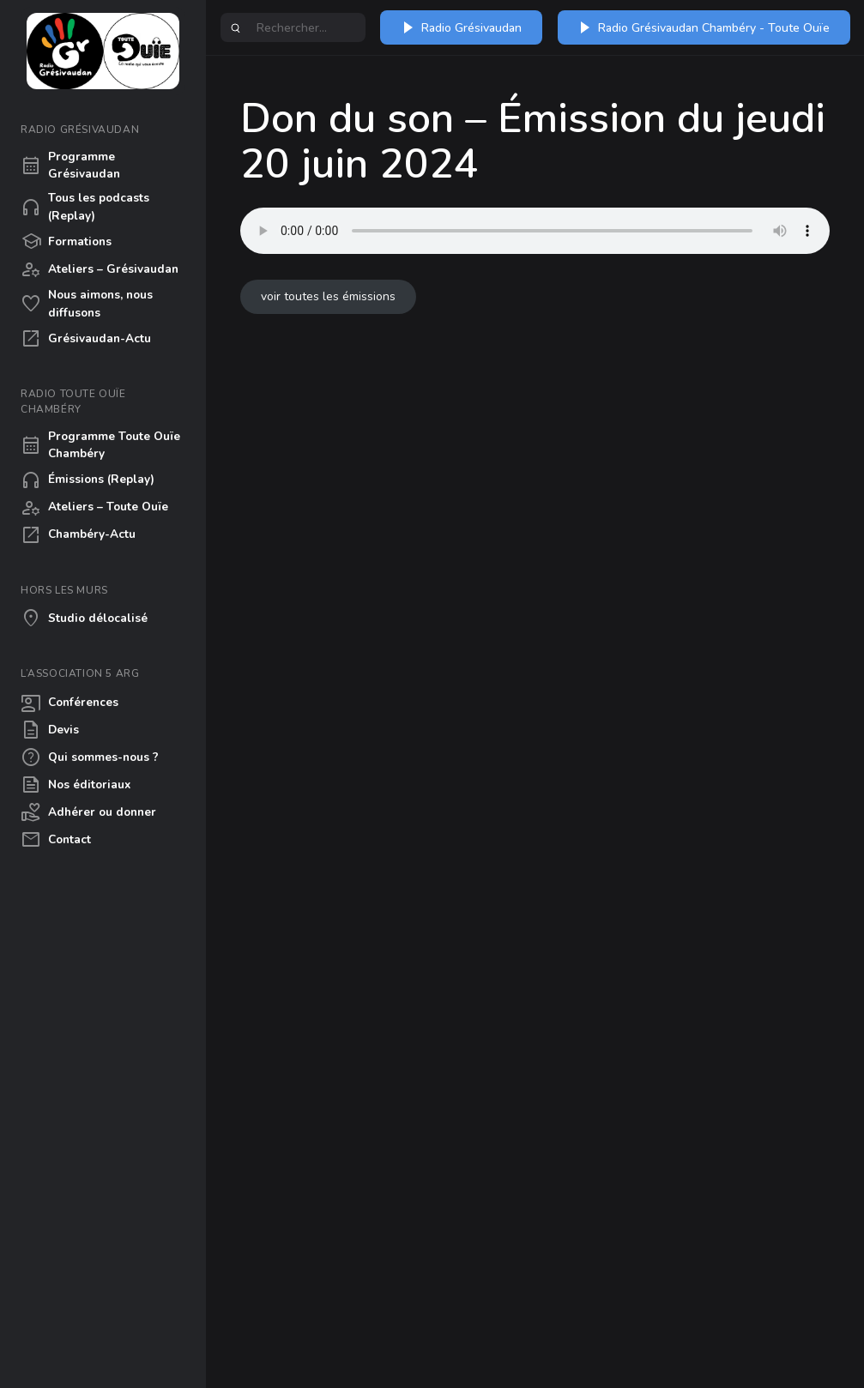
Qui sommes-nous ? (90, 757)
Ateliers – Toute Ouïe (94, 508)
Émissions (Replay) (87, 480)
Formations (66, 242)
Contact (56, 840)
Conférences (69, 703)
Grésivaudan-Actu (86, 339)
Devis (50, 730)
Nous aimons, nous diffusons (87, 303)
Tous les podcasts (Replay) (85, 206)
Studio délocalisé (84, 618)
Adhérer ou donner (88, 812)
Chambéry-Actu (78, 535)
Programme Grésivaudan (70, 165)
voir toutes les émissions (328, 296)
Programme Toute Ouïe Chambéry (100, 445)
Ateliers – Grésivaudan (99, 269)
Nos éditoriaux (75, 785)
